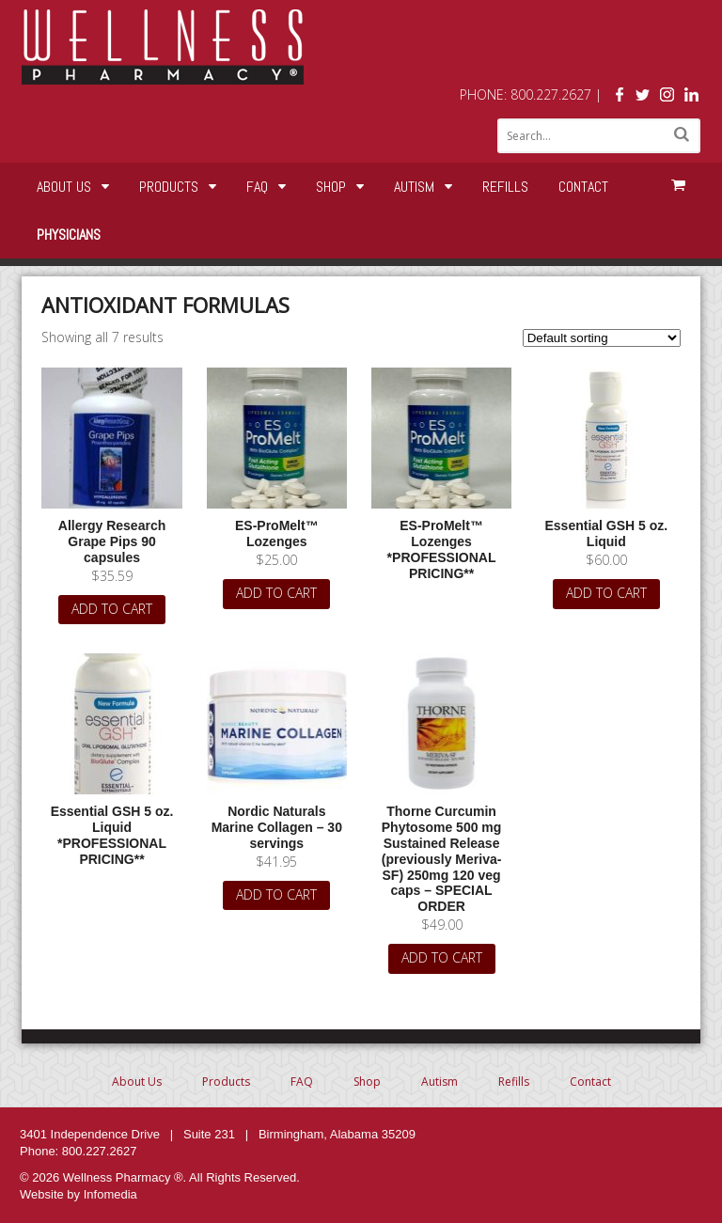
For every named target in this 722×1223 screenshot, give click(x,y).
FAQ (257, 186)
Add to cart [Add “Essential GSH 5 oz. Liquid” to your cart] (606, 593)
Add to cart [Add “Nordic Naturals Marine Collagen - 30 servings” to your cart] (276, 894)
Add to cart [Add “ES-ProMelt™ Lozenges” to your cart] (276, 593)
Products (168, 186)
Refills (505, 186)
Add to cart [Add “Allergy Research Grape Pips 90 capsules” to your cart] (111, 609)
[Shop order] (602, 338)
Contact (583, 186)
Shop (331, 186)
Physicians (69, 234)
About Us (64, 186)
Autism (414, 186)
